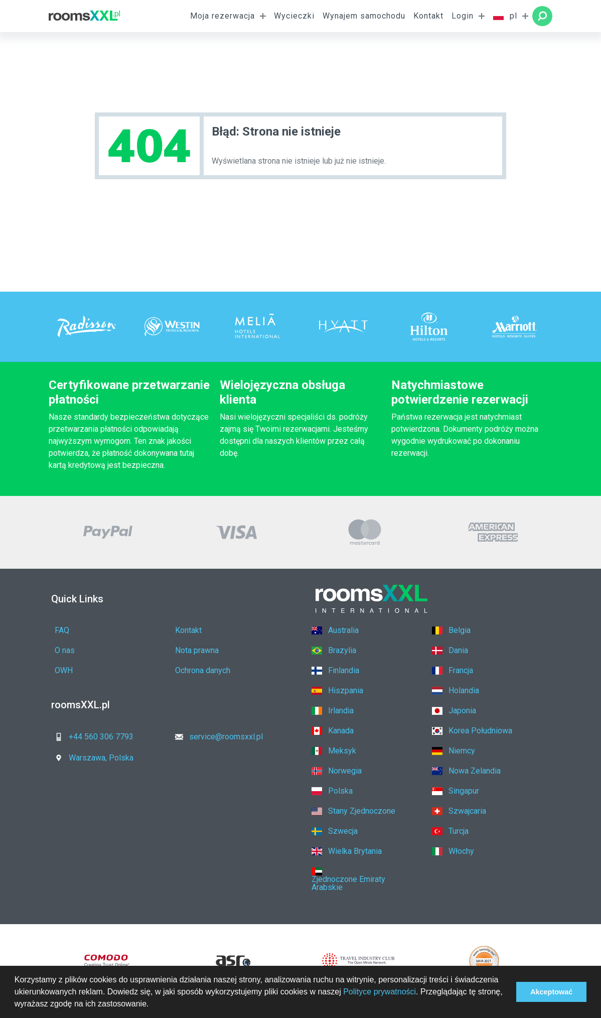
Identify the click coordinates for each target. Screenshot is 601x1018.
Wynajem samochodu (364, 16)
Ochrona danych (202, 670)
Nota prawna (197, 650)
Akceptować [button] (551, 992)
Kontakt (428, 16)
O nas (65, 650)
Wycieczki (294, 16)
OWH (64, 670)
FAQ (62, 630)
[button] (152, 1004)
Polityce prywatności (379, 991)
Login (463, 16)
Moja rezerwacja (222, 16)
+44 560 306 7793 (91, 736)
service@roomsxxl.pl (216, 736)
